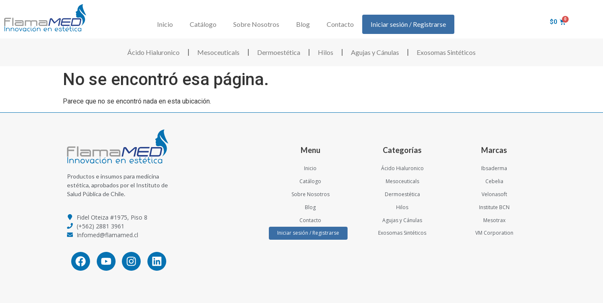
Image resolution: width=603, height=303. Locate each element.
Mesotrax (494, 220)
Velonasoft (494, 194)
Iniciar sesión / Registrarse (408, 24)
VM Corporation (494, 232)
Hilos (325, 52)
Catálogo (203, 24)
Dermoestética (278, 52)
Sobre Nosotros (256, 24)
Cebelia (494, 181)
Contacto (340, 24)
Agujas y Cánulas (375, 52)
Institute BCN (494, 207)
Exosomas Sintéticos (446, 52)
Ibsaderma (494, 168)
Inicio (165, 24)
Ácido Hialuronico (153, 52)
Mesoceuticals (218, 52)
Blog (303, 24)
